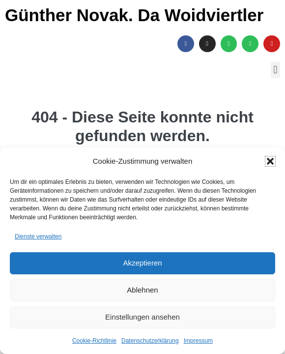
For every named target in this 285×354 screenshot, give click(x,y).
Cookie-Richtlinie (94, 340)
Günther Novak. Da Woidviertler (134, 15)
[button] (270, 161)
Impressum (198, 340)
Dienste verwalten (38, 236)
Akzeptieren (142, 263)
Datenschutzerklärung (150, 340)
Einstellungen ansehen (142, 317)
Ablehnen (142, 290)
